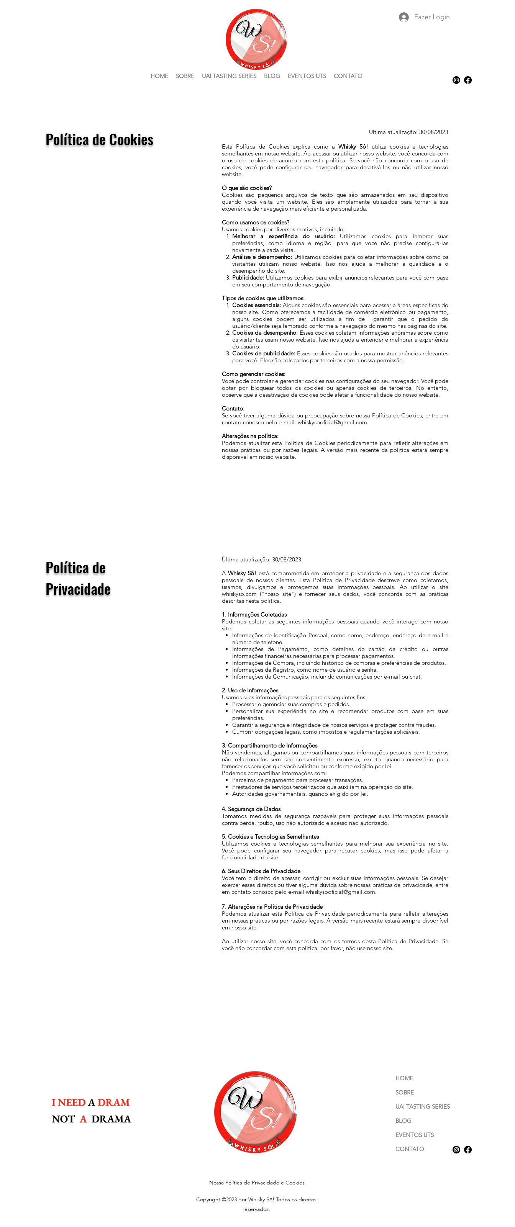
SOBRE (404, 1092)
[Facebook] (468, 80)
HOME (404, 1078)
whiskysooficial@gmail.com (332, 422)
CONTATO (409, 1149)
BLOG (403, 1120)
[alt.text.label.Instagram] (456, 80)
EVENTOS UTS (414, 1135)
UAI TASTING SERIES (422, 1106)
